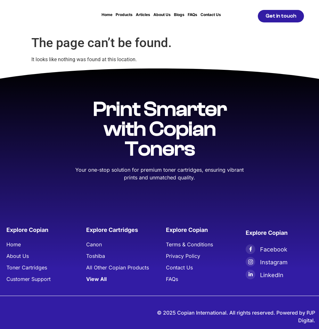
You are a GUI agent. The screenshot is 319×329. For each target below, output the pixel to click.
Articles (143, 14)
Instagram (274, 262)
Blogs (179, 14)
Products (124, 14)
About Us (162, 14)
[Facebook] (250, 249)
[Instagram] (250, 262)
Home (107, 14)
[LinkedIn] (250, 274)
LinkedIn (271, 275)
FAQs (192, 14)
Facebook (273, 249)
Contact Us (210, 14)
